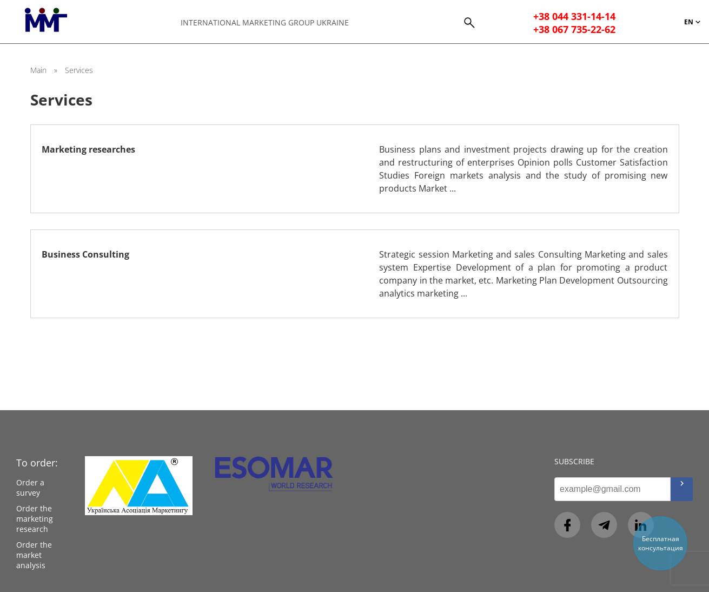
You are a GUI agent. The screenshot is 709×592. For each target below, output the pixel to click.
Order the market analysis (34, 555)
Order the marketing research (34, 518)
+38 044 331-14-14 (574, 16)
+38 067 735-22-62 (574, 29)
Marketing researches (88, 149)
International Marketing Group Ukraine (265, 22)
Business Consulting (85, 254)
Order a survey (30, 487)
